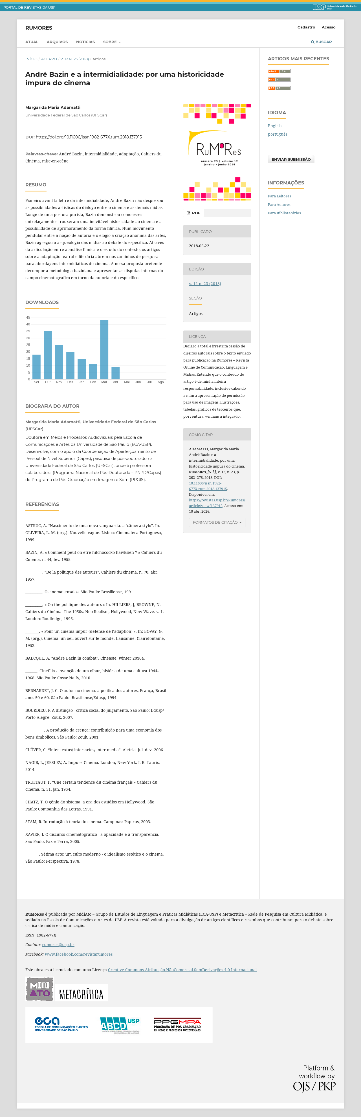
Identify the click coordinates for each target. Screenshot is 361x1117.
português (277, 134)
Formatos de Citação (215, 522)
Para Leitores (279, 196)
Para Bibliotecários (284, 212)
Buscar (321, 41)
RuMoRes (38, 28)
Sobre (110, 41)
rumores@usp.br (58, 944)
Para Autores (279, 204)
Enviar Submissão (291, 159)
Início (31, 59)
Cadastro (306, 27)
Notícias (85, 41)
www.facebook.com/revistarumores (79, 954)
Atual (31, 41)
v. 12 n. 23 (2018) (74, 59)
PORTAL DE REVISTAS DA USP (30, 8)
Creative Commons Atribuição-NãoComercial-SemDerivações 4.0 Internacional (182, 969)
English (275, 125)
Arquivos (57, 41)
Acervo (49, 59)
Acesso (329, 27)
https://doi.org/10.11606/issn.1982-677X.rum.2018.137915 (89, 137)
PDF (195, 213)
